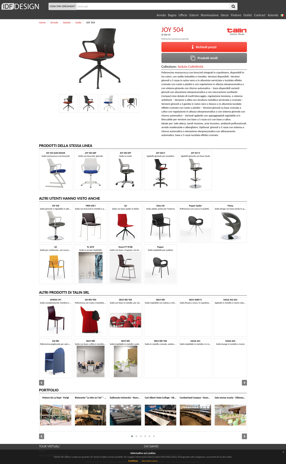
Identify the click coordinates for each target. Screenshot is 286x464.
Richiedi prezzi (204, 47)
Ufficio (183, 15)
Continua (133, 460)
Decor (225, 15)
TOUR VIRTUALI (49, 446)
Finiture (236, 15)
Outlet (247, 15)
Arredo (161, 15)
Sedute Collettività (190, 66)
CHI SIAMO (151, 446)
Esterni (193, 15)
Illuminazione (210, 15)
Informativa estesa (149, 461)
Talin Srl (167, 34)
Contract (260, 15)
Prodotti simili (204, 58)
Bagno (172, 15)
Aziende (273, 15)
